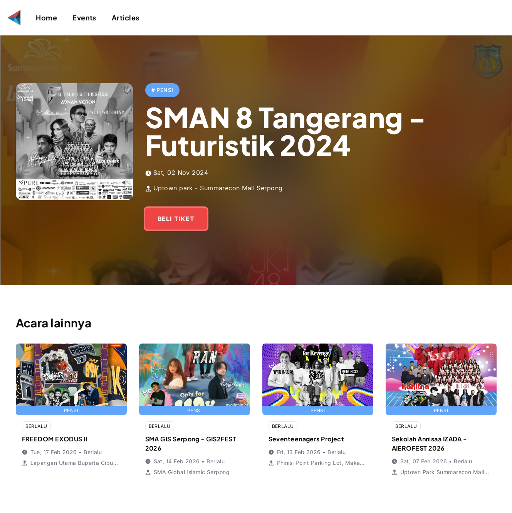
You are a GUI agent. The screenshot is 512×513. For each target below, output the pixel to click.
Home (46, 17)
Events (84, 17)
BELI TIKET (176, 219)
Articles (125, 17)
